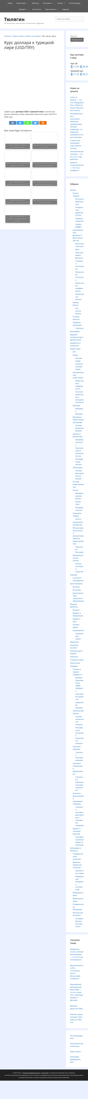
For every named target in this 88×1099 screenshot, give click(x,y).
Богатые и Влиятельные (79, 201)
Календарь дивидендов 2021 (75, 1059)
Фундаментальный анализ (78, 558)
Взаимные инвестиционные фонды (78, 420)
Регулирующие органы (79, 462)
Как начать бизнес (78, 311)
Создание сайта (76, 660)
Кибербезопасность (79, 442)
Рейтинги (35, 3)
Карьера (73, 575)
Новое (10, 3)
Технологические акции (79, 366)
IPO (74, 352)
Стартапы (79, 328)
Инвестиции (23, 3)
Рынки (75, 490)
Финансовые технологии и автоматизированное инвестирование (78, 536)
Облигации (77, 467)
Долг (77, 249)
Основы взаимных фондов (79, 428)
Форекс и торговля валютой (77, 831)
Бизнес (62, 3)
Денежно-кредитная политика (77, 865)
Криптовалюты (53, 9)
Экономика (49, 3)
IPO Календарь (74, 3)
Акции (75, 355)
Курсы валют (75, 1051)
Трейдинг (24, 9)
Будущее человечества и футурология (76, 337)
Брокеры (76, 405)
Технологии (36, 9)
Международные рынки (79, 496)
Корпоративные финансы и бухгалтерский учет (78, 235)
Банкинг (76, 610)
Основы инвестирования (78, 484)
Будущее (66, 9)
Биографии (75, 331)
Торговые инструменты (79, 696)
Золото (78, 519)
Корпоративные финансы (79, 255)
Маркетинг (74, 642)
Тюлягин (14, 19)
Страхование (78, 630)
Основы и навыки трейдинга (77, 672)
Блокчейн (77, 590)
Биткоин (76, 587)
